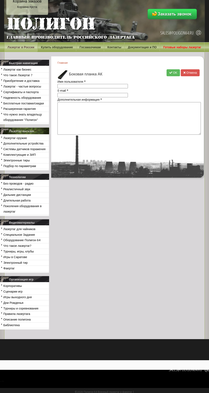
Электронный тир (15, 262)
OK (173, 72)
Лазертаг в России (21, 47)
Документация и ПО (142, 47)
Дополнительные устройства (23, 143)
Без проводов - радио (18, 183)
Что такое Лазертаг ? (17, 75)
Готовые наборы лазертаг (182, 47)
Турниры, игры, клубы (18, 251)
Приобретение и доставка (21, 80)
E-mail (62, 90)
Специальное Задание (19, 234)
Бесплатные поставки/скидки (23, 103)
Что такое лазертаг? (17, 245)
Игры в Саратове (15, 257)
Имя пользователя (71, 81)
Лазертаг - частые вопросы (22, 86)
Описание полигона (17, 319)
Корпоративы (12, 286)
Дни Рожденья (13, 302)
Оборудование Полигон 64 (21, 240)
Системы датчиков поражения (24, 149)
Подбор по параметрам (19, 166)
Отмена (190, 72)
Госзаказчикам (90, 47)
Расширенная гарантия (19, 108)
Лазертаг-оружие (15, 138)
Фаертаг (9, 268)
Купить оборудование (57, 47)
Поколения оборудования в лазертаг (22, 208)
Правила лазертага (16, 314)
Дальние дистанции (17, 194)
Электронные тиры (16, 160)
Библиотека (11, 325)
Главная (62, 62)
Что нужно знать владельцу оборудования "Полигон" (22, 117)
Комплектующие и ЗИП (19, 154)
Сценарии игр (13, 291)
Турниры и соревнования (20, 308)
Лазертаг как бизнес (17, 69)
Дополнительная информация (79, 99)
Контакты (114, 47)
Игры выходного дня (17, 297)
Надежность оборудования (22, 97)
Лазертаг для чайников (19, 229)
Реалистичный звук (16, 189)
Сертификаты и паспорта (21, 92)
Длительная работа (17, 200)
